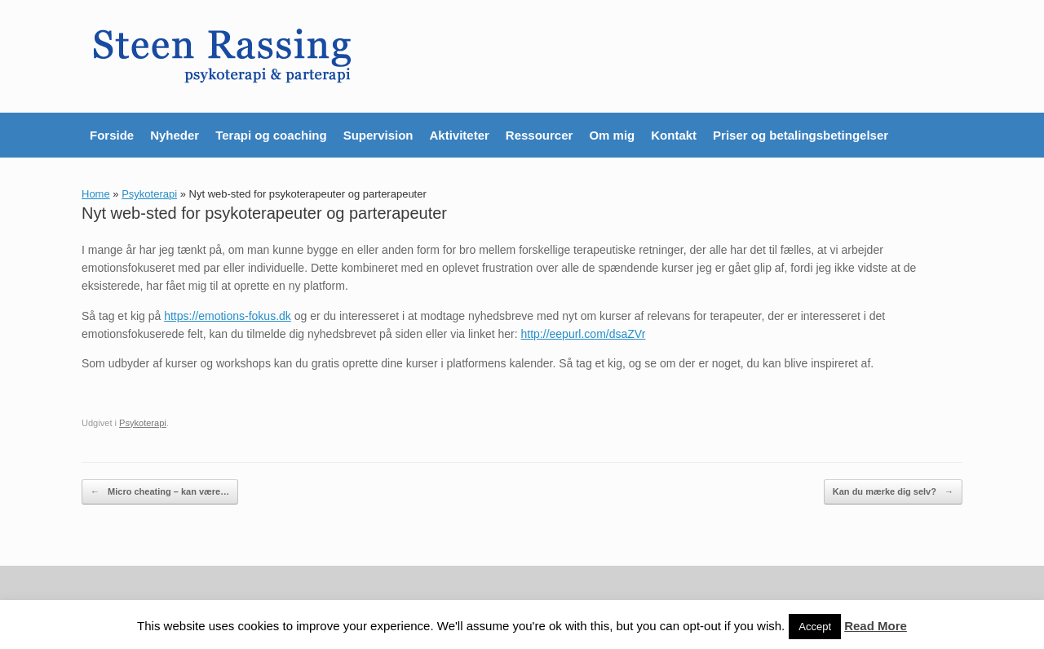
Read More (875, 626)
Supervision (378, 135)
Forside (112, 135)
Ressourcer (539, 135)
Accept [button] (814, 626)
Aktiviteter (459, 135)
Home (96, 194)
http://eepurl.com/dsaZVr (583, 333)
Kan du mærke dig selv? (893, 492)
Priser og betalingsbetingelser (800, 135)
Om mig (612, 135)
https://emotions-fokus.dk (227, 315)
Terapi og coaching (270, 135)
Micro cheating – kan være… (160, 492)
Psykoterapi (149, 194)
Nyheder (174, 135)
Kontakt (674, 135)
